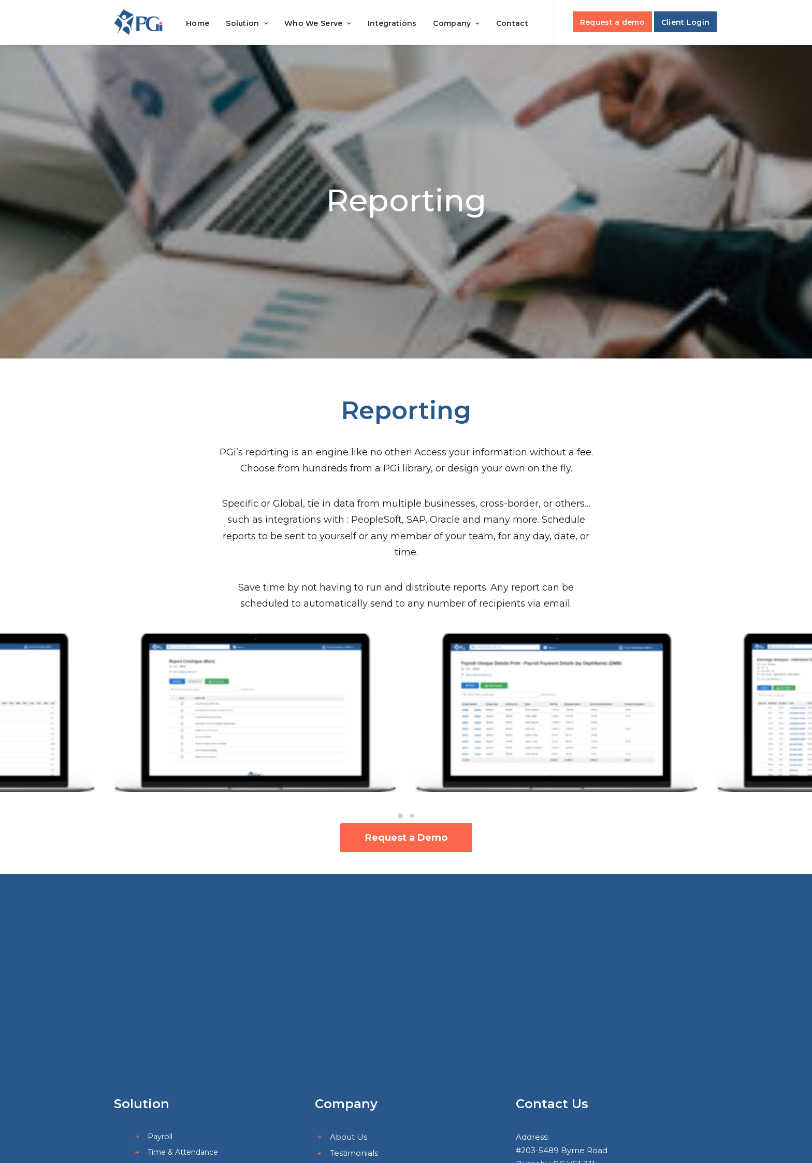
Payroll (160, 969)
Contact (512, 23)
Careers (345, 1018)
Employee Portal (179, 1031)
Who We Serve (317, 23)
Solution (247, 23)
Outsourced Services (185, 1046)
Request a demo (612, 22)
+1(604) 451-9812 (563, 1024)
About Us (348, 970)
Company (456, 23)
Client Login (685, 22)
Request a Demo (406, 837)
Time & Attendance (183, 984)
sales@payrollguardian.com (595, 1038)
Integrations (392, 23)
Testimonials (354, 986)
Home (197, 23)
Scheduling (168, 1000)
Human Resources (182, 1015)
